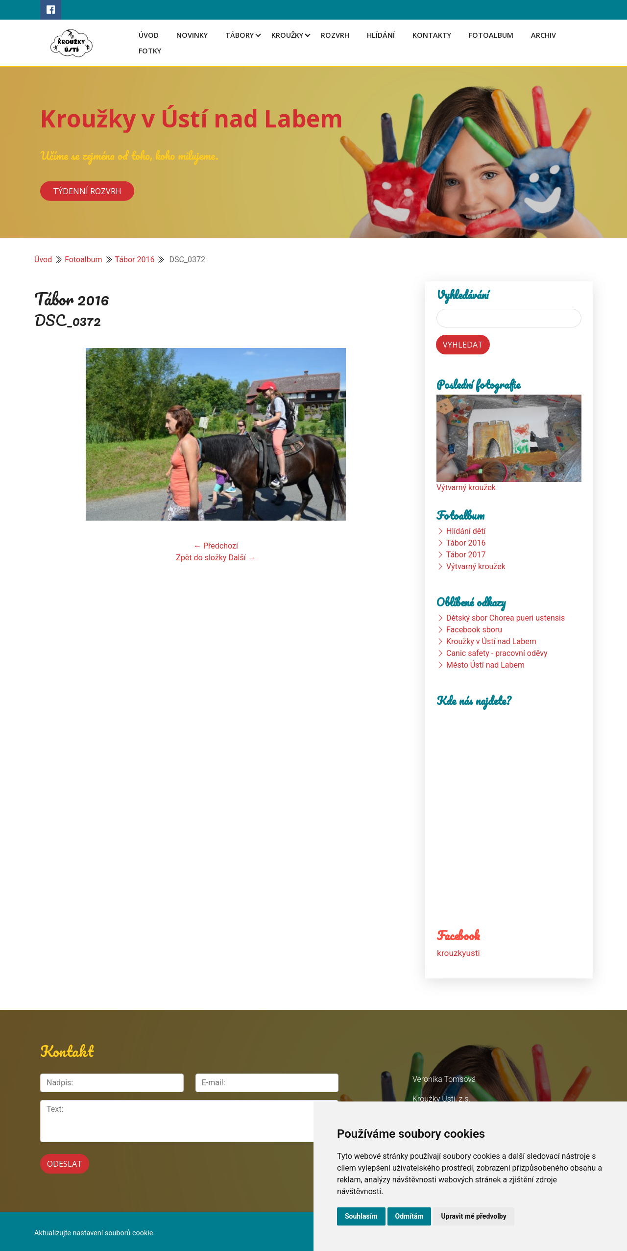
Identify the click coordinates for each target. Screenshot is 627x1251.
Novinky (192, 35)
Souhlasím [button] (361, 1216)
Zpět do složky (201, 557)
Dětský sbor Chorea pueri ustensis (505, 618)
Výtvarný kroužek (466, 487)
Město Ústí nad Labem (485, 665)
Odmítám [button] (409, 1216)
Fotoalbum (491, 35)
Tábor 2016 (135, 259)
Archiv (543, 35)
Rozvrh (335, 35)
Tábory (239, 35)
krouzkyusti (458, 953)
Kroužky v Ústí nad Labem (191, 118)
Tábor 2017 (466, 554)
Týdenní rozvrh (87, 190)
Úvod (149, 35)
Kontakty (431, 35)
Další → (241, 557)
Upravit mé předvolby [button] (473, 1216)
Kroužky (287, 35)
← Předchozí (215, 545)
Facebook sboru (474, 629)
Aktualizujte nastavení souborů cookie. (94, 1230)
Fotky (150, 50)
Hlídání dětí (465, 531)
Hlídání (381, 35)
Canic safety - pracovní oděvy (497, 653)
